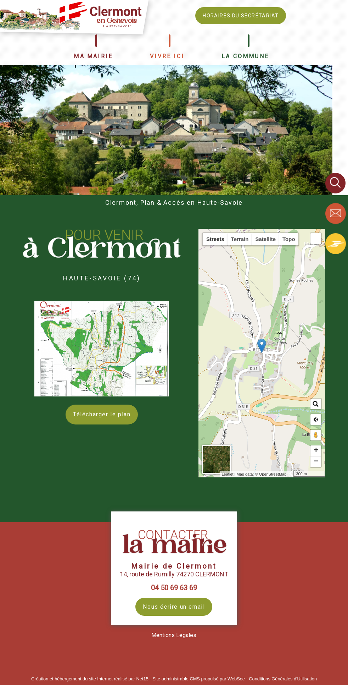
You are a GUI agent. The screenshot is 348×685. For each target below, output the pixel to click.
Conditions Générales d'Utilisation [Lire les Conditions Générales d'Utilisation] (283, 678)
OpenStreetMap (273, 474)
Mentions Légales (173, 635)
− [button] (316, 461)
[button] (315, 238)
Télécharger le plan (101, 414)
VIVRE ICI (167, 56)
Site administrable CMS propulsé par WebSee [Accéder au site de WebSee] (198, 678)
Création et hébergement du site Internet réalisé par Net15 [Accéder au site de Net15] (89, 678)
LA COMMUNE (245, 56)
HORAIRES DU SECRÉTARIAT (241, 15)
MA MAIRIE (93, 56)
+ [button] (316, 450)
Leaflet (228, 474)
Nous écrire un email (174, 606)
